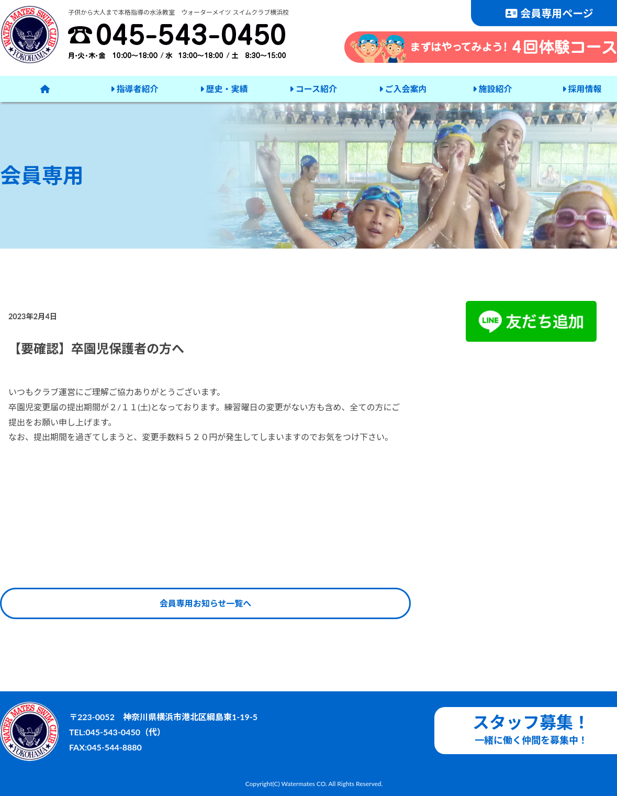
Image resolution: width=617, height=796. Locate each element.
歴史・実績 (224, 89)
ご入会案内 (403, 89)
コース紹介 (313, 89)
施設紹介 (492, 89)
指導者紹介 (134, 89)
